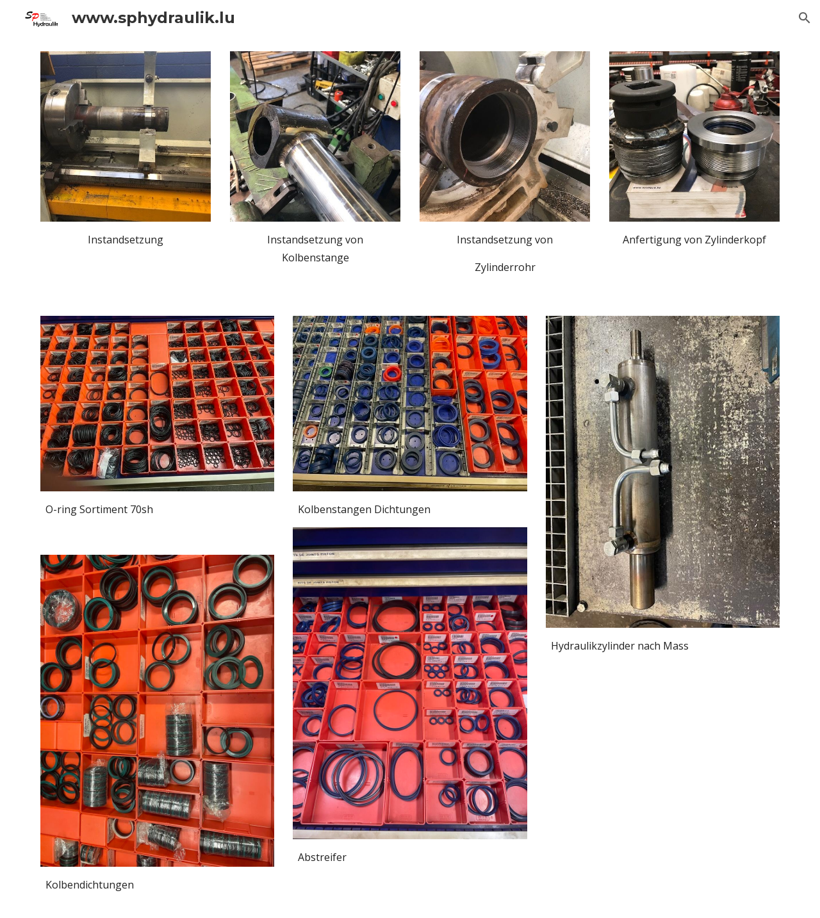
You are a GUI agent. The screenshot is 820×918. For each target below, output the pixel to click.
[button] (804, 18)
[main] (125, 253)
